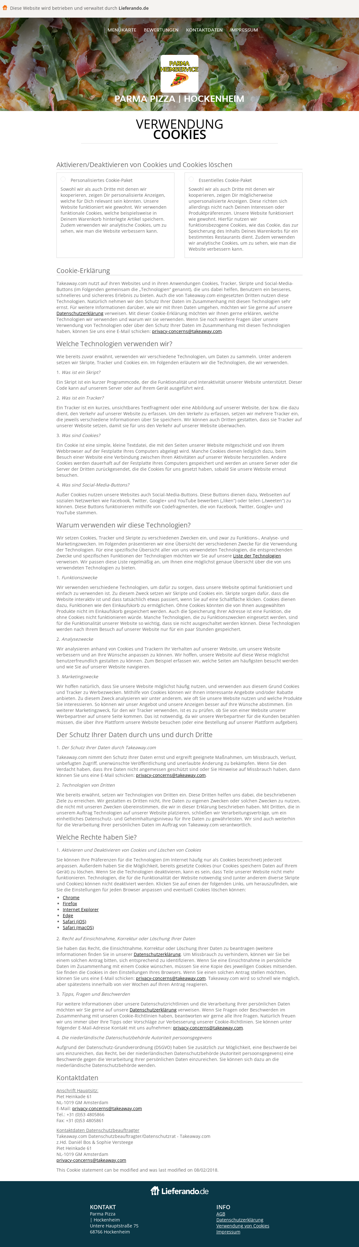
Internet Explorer (81, 909)
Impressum (244, 29)
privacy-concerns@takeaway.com (187, 331)
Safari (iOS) (74, 921)
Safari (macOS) (78, 927)
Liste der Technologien (257, 556)
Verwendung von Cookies (242, 1226)
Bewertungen (161, 29)
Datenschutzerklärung (79, 313)
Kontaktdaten (204, 29)
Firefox (70, 903)
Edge (68, 915)
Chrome (71, 897)
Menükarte (122, 29)
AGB (220, 1214)
